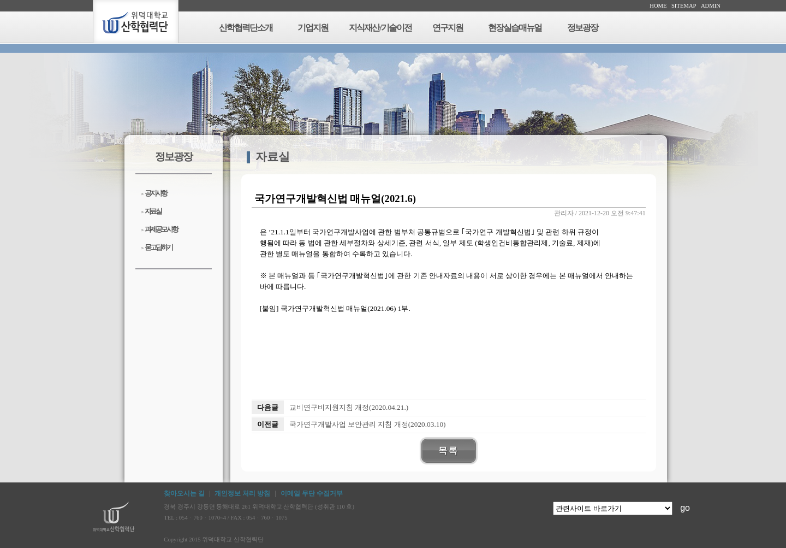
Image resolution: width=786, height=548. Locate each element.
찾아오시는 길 (184, 493)
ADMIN (710, 6)
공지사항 (153, 193)
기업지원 (312, 27)
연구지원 (447, 27)
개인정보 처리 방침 (242, 493)
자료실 (151, 211)
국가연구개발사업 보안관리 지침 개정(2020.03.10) (367, 424)
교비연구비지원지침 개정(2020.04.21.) (349, 407)
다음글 (267, 407)
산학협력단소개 (245, 27)
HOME (658, 6)
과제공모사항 (159, 229)
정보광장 (582, 27)
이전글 (267, 424)
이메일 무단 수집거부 (312, 493)
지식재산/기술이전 (380, 27)
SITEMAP (683, 6)
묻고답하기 (156, 247)
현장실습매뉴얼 (514, 27)
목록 (448, 450)
